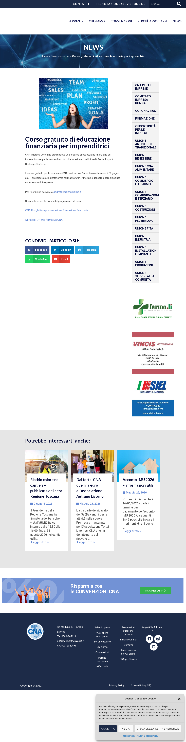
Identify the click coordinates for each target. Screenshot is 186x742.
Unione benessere (143, 156)
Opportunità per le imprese (145, 129)
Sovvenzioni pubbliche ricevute (128, 631)
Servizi (71, 21)
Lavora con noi (128, 639)
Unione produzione (144, 263)
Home (44, 56)
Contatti (81, 3)
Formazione (145, 118)
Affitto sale (102, 666)
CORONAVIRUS (145, 110)
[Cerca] (179, 4)
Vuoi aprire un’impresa (102, 634)
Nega (126, 728)
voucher (64, 56)
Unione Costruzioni (145, 207)
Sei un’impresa (102, 627)
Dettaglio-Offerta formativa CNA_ (44, 218)
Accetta (108, 728)
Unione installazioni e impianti (146, 250)
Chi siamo (93, 21)
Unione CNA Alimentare (144, 167)
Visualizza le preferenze (158, 728)
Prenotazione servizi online (120, 3)
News (176, 21)
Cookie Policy (128, 736)
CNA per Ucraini (128, 659)
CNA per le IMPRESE (143, 86)
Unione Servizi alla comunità (144, 276)
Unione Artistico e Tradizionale (145, 144)
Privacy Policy (116, 685)
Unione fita (144, 228)
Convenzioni (118, 21)
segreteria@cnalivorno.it (66, 191)
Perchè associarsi (150, 21)
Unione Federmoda (144, 219)
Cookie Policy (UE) (141, 685)
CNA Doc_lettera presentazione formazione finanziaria (55, 209)
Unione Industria (143, 237)
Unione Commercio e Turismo (144, 181)
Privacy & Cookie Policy (147, 736)
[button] (179, 698)
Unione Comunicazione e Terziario (147, 195)
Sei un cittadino (102, 641)
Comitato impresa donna (143, 99)
